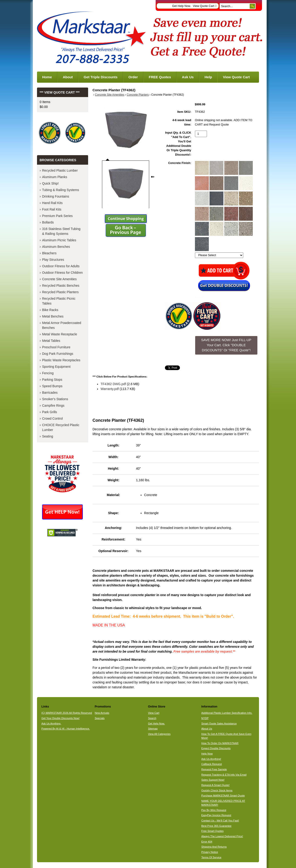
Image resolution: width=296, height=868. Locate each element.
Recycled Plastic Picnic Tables (58, 301)
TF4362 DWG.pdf (113, 384)
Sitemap (153, 728)
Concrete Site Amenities (109, 94)
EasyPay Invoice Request (216, 815)
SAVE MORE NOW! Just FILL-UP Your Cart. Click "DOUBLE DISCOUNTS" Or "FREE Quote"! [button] (226, 345)
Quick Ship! (50, 183)
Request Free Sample (214, 769)
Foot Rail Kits (51, 209)
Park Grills (49, 412)
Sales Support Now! (213, 779)
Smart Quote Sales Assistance (219, 723)
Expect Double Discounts (216, 748)
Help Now (207, 753)
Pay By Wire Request (213, 810)
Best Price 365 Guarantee (216, 825)
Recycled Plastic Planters (60, 292)
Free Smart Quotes (212, 831)
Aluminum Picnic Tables (59, 240)
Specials (100, 718)
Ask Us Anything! (211, 759)
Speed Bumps (52, 386)
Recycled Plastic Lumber (60, 170)
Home (47, 77)
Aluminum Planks (54, 177)
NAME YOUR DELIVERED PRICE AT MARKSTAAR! (223, 802)
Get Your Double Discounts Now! (60, 718)
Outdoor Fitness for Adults (61, 266)
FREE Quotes (160, 77)
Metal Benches (53, 316)
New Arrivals (102, 712)
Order (133, 77)
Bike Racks (50, 310)
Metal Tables (51, 341)
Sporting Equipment (56, 366)
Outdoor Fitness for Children (62, 272)
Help (208, 77)
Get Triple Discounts (100, 77)
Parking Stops (52, 379)
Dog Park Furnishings (57, 353)
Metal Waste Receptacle (59, 334)
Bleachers (49, 253)
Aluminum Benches (56, 246)
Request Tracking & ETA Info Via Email (224, 774)
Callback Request (211, 764)
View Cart (153, 712)
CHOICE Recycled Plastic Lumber (60, 427)
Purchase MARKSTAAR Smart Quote (223, 795)
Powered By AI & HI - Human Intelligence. (65, 728)
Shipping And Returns (214, 846)
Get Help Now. (181, 6)
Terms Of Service (211, 857)
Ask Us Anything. (51, 723)
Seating (47, 436)
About (68, 77)
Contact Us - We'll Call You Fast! (220, 820)
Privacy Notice (209, 852)
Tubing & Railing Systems (60, 190)
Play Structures (53, 259)
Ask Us (188, 77)
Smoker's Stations (55, 399)
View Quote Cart (205, 6)
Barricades (50, 392)
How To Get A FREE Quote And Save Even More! (226, 736)
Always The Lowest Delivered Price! (222, 836)
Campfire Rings (53, 405)
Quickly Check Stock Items (217, 790)
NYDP (205, 718)
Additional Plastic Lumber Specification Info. (226, 712)
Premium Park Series (57, 216)
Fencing (48, 373)
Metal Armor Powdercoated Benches (61, 325)
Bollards (48, 222)
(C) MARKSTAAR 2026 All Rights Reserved (66, 712)
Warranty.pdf (110, 389)
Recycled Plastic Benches (60, 285)
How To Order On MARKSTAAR (220, 743)
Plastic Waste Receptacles (61, 360)
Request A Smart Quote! (215, 785)
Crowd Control (52, 418)
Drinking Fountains (55, 196)
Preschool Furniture (56, 347)
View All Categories (159, 734)
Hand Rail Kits (52, 203)
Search (152, 718)
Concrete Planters (138, 94)
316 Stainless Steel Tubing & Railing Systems (61, 231)
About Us (206, 728)
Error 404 (206, 841)
